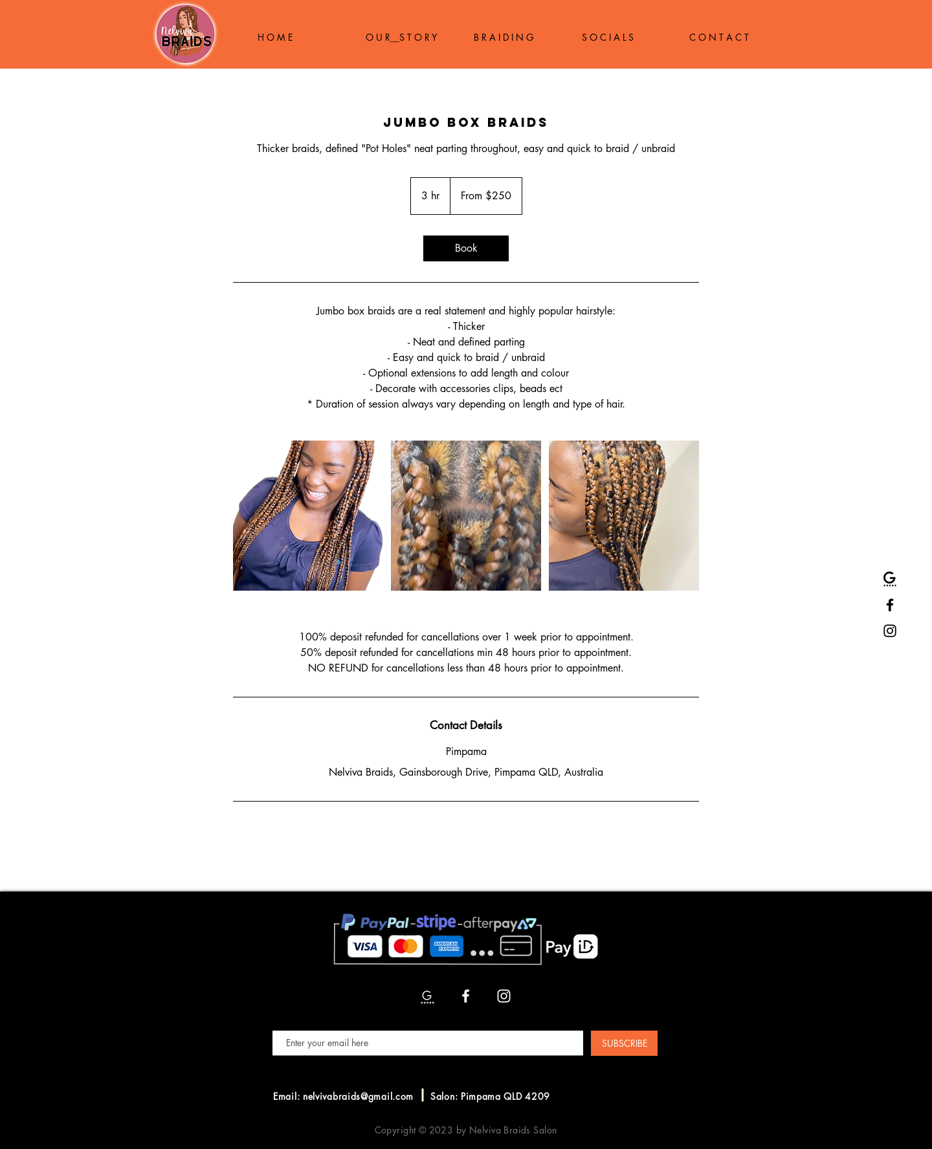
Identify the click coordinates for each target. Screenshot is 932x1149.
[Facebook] (890, 604)
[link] (466, 248)
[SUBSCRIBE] (624, 1043)
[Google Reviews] (890, 579)
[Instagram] (890, 630)
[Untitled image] (308, 516)
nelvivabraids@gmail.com (358, 1096)
